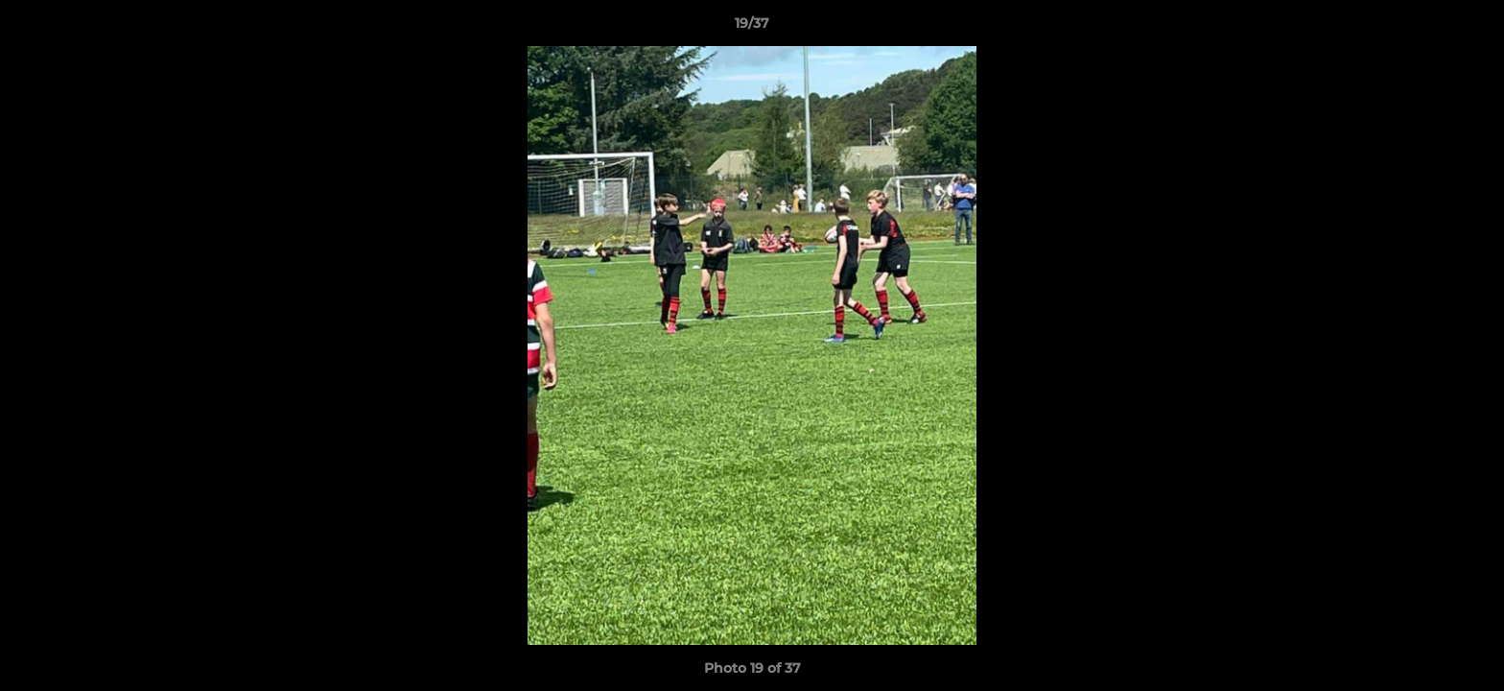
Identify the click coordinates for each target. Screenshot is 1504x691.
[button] (1469, 27)
